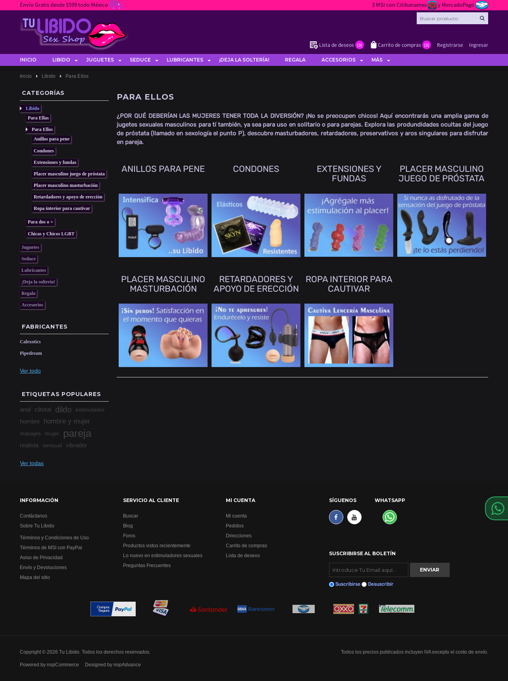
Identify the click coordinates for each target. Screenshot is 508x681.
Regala (295, 60)
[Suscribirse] (368, 570)
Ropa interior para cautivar (62, 208)
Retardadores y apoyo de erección (68, 197)
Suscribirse (347, 584)
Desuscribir (380, 584)
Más (377, 60)
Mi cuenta (236, 516)
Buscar (130, 516)
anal (25, 409)
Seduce (140, 60)
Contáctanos (33, 516)
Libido (61, 60)
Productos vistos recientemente (156, 545)
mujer (52, 433)
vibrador (76, 445)
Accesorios (338, 60)
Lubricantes (185, 60)
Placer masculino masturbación (66, 185)
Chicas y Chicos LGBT (51, 234)
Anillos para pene (51, 139)
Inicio (28, 60)
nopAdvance (127, 665)
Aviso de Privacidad (41, 557)
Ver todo (30, 370)
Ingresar (478, 44)
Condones (44, 151)
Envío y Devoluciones (43, 567)
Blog (128, 526)
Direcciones (239, 536)
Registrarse (450, 44)
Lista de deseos (243, 555)
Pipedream (31, 353)
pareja (77, 433)
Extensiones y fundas (55, 162)
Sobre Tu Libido (37, 526)
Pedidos (235, 526)
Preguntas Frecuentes (147, 565)
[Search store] (452, 18)
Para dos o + (40, 222)
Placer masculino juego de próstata (69, 174)
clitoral (43, 409)
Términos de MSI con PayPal (51, 547)
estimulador (90, 409)
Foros (129, 536)
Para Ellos (42, 129)
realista (29, 445)
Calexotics (30, 341)
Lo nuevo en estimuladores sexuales (162, 555)
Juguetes (100, 60)
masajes (30, 433)
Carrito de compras (246, 545)
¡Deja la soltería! (244, 60)
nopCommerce (63, 665)
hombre (30, 421)
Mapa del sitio (35, 577)
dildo (63, 409)
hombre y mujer (67, 421)
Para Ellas (38, 118)
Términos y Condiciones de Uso (54, 538)
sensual (52, 445)
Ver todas (32, 463)
